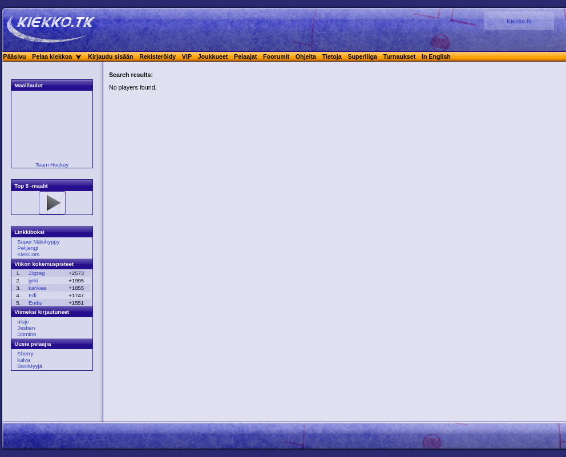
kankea (37, 288)
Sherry (25, 353)
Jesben (26, 328)
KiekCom (28, 254)
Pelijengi (27, 248)
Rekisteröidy (157, 56)
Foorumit (276, 56)
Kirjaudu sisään (110, 56)
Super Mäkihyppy (38, 241)
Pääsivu (14, 56)
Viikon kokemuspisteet (44, 264)
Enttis (35, 303)
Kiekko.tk (519, 21)
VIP (187, 56)
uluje (23, 321)
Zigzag (37, 273)
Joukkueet (213, 56)
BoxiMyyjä (29, 366)
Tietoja (332, 56)
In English (436, 56)
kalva (23, 360)
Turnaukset (399, 56)
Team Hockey (51, 164)
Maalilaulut (28, 85)
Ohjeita (306, 56)
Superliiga (362, 56)
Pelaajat (245, 56)
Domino (26, 334)
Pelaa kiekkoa (52, 56)
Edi (33, 295)
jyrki (33, 280)
